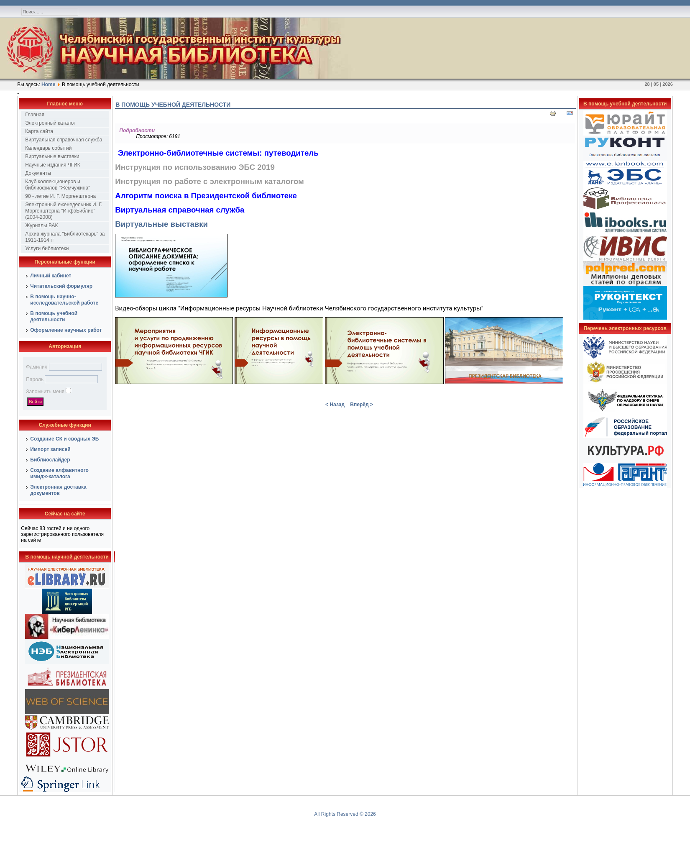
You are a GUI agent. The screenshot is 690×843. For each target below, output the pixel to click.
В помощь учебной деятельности (53, 316)
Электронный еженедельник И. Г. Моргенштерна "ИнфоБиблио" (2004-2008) (63, 211)
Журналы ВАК (41, 225)
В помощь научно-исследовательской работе (64, 300)
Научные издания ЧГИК (52, 165)
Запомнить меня (45, 392)
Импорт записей (50, 449)
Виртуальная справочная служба (63, 140)
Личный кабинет (50, 276)
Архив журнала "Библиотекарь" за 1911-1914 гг (65, 237)
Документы (38, 173)
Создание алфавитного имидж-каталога (59, 473)
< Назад (335, 404)
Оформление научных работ (66, 330)
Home (48, 84)
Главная (34, 115)
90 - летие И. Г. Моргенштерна (60, 196)
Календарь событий (48, 148)
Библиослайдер (50, 460)
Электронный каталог (50, 123)
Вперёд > (361, 404)
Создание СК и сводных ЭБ (64, 439)
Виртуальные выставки (52, 156)
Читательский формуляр (61, 286)
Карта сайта (39, 131)
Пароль (34, 379)
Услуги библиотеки (47, 248)
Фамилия (36, 367)
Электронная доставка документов (58, 490)
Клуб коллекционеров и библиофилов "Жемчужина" (57, 185)
